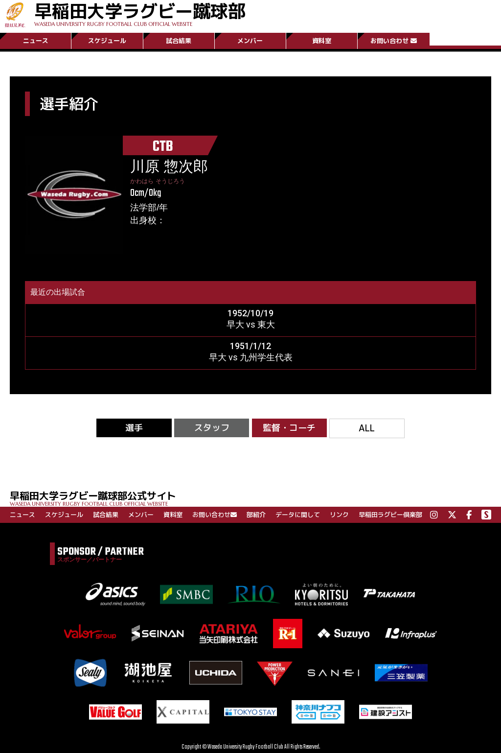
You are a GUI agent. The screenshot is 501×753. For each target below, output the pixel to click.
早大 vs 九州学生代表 (251, 357)
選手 (134, 428)
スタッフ (211, 428)
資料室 (321, 40)
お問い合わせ (393, 40)
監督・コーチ (289, 428)
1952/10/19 (250, 313)
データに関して (297, 514)
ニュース (35, 40)
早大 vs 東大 (251, 324)
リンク (339, 514)
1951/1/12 (250, 346)
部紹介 (256, 514)
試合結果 (178, 40)
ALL (367, 428)
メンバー (250, 40)
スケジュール (107, 40)
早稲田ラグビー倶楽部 (390, 514)
